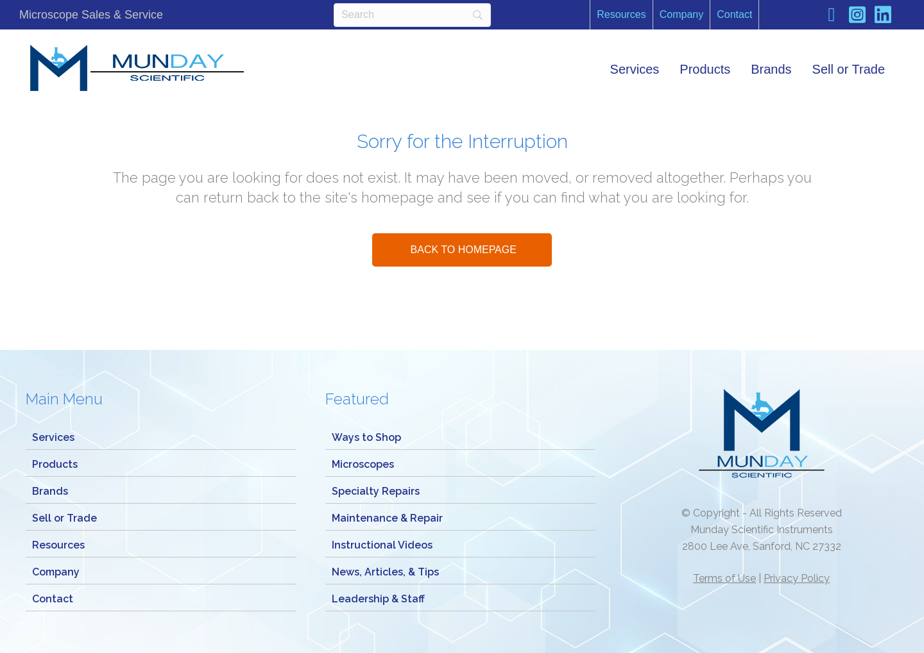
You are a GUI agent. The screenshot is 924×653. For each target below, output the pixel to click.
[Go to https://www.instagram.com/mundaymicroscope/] (857, 16)
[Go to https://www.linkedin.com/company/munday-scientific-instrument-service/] (883, 16)
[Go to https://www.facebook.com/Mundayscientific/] (831, 16)
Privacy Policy (797, 578)
